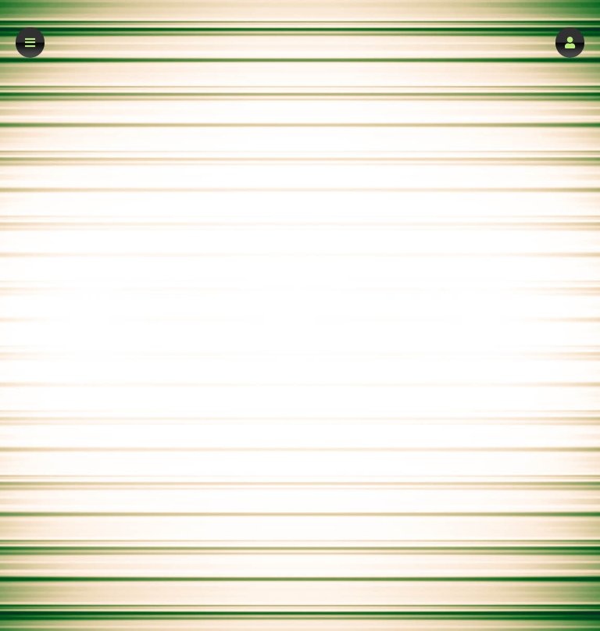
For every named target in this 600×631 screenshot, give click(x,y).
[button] (569, 42)
